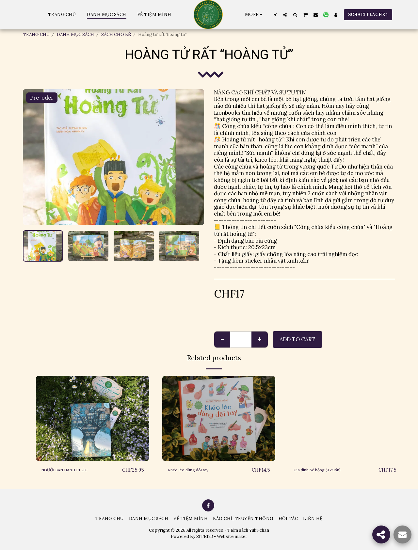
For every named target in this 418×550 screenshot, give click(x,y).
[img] (92, 418)
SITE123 (204, 537)
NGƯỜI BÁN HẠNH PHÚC (73, 470)
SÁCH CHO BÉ (116, 34)
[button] (275, 14)
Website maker (232, 537)
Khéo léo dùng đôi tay (195, 470)
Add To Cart (297, 339)
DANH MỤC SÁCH (75, 34)
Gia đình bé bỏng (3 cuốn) (326, 470)
